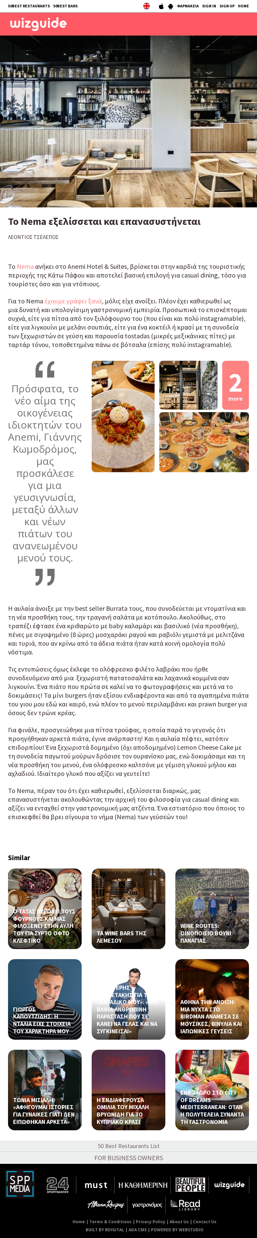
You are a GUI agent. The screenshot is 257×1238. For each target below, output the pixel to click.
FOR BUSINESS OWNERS (128, 1157)
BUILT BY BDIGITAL (105, 1230)
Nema (26, 266)
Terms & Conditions (110, 1222)
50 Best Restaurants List (129, 1146)
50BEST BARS (65, 5)
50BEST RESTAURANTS (29, 5)
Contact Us (205, 1222)
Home (79, 1222)
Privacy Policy (150, 1222)
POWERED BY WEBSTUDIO (177, 1230)
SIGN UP (227, 5)
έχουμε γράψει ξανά (73, 301)
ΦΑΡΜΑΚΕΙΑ (188, 5)
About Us (179, 1222)
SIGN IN (209, 5)
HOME (243, 5)
